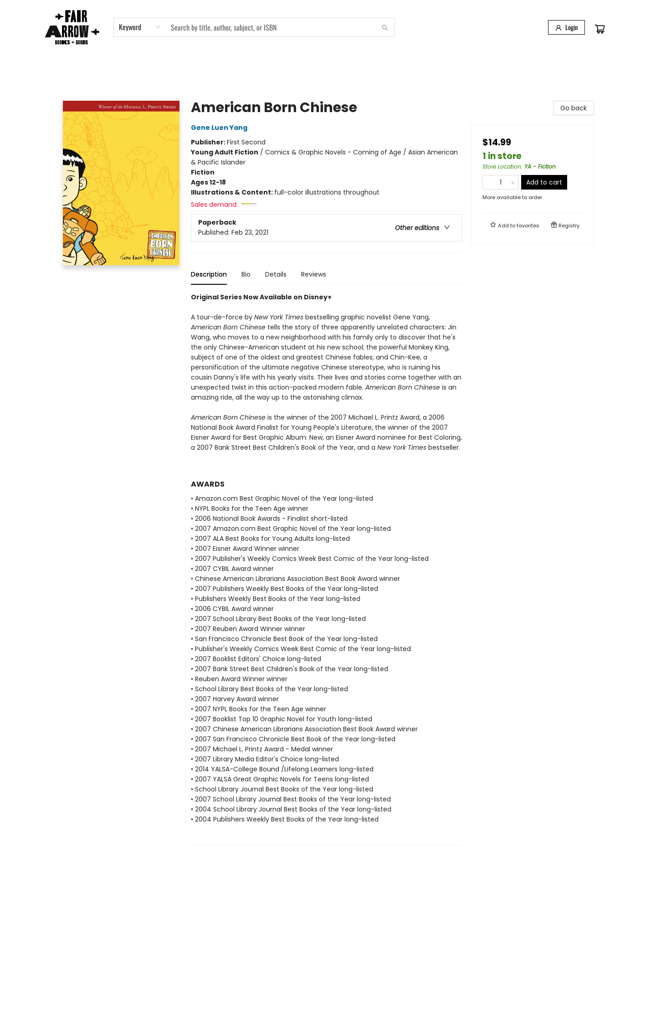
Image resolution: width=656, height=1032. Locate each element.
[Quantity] (500, 182)
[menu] (328, 65)
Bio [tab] (246, 274)
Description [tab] (209, 274)
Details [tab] (276, 274)
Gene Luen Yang (220, 127)
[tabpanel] (326, 569)
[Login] (566, 27)
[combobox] (140, 27)
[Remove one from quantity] (488, 182)
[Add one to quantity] (512, 182)
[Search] (385, 27)
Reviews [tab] (313, 274)
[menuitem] (70, 65)
